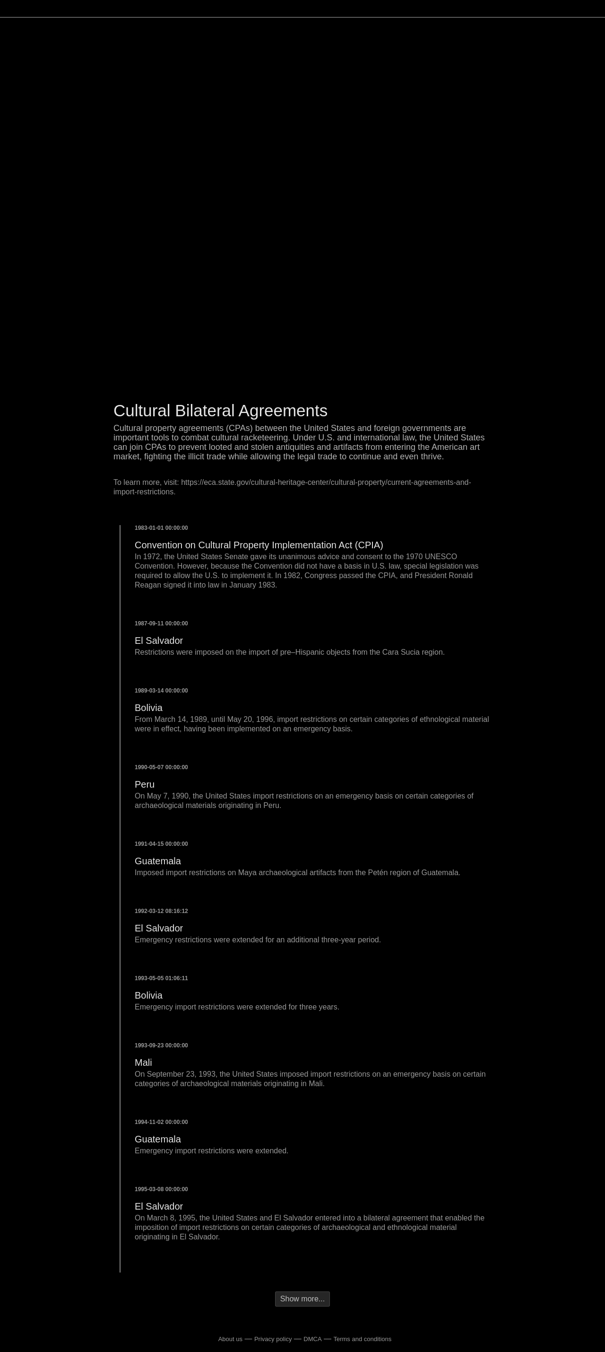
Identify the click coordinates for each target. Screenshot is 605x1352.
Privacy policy (273, 1339)
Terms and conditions (362, 1339)
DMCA (312, 1339)
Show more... (302, 1299)
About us (230, 1339)
